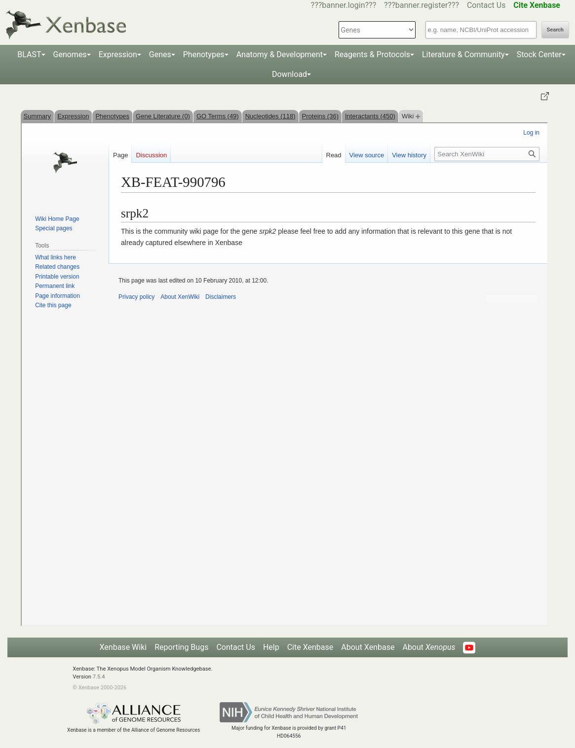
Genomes (70, 54)
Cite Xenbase (310, 647)
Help (271, 647)
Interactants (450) (370, 116)
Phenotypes (204, 54)
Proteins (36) (320, 116)
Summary (37, 116)
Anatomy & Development (279, 54)
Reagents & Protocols (372, 54)
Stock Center (539, 54)
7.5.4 (99, 677)
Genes (160, 54)
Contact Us (486, 5)
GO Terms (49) (217, 116)
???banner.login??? (344, 5)
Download (289, 74)
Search (555, 30)
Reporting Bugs (181, 647)
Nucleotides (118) (270, 116)
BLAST (29, 54)
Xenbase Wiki (123, 647)
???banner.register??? (421, 5)
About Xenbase (367, 647)
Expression (118, 54)
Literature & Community (463, 54)
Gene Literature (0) (163, 116)
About (428, 647)
